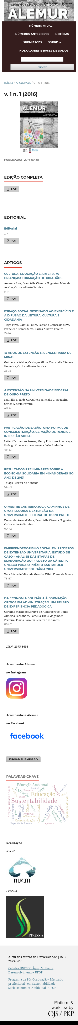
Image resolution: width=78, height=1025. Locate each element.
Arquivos (23, 82)
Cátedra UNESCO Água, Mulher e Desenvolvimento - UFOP (30, 970)
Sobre (53, 42)
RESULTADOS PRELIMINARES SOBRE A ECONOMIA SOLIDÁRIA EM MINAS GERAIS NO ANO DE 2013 (39, 473)
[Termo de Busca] (42, 59)
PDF (13, 189)
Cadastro (50, 3)
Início (8, 82)
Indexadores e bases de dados (43, 50)
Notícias (62, 34)
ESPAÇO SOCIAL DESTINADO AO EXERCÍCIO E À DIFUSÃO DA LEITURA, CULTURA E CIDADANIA (39, 315)
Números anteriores (32, 34)
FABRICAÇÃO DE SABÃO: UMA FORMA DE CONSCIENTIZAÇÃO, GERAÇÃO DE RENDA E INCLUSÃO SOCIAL (37, 432)
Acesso (67, 3)
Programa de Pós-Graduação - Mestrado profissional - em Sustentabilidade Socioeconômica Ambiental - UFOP (35, 983)
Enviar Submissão (23, 759)
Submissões (32, 42)
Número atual (40, 25)
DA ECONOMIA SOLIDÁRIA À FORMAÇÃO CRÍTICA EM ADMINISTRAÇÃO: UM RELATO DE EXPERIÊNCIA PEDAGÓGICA (36, 602)
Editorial (10, 228)
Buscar (42, 67)
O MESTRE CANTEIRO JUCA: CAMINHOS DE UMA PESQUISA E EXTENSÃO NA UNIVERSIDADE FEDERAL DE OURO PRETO (36, 511)
